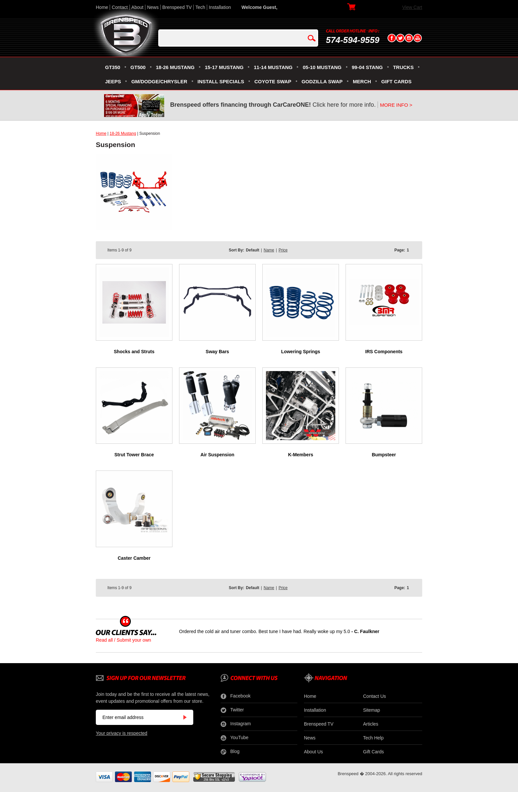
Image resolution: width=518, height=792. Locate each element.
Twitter (232, 710)
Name (269, 250)
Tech (200, 7)
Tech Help (373, 737)
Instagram (236, 724)
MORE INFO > (396, 105)
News (153, 7)
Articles (370, 724)
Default (252, 250)
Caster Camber (134, 558)
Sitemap (371, 710)
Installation (220, 7)
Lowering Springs (300, 351)
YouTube (234, 738)
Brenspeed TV (177, 7)
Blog (230, 752)
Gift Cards (373, 751)
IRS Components (384, 351)
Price (282, 250)
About (137, 7)
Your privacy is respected (121, 733)
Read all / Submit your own (123, 640)
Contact (120, 7)
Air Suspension (218, 454)
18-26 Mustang (123, 133)
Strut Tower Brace (134, 454)
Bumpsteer (384, 454)
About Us (313, 751)
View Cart (412, 7)
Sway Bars (217, 351)
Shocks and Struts (134, 351)
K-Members (300, 454)
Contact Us (374, 696)
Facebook (235, 696)
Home (102, 7)
